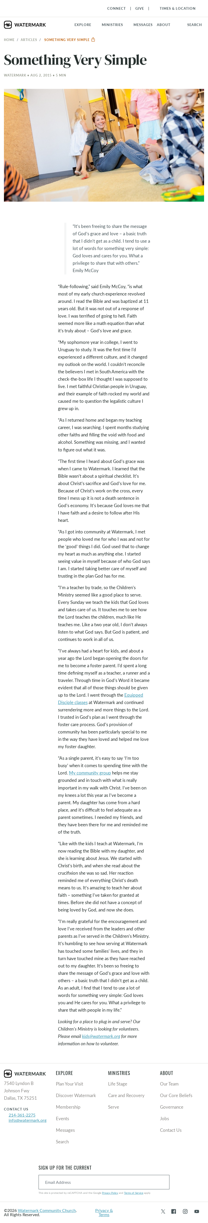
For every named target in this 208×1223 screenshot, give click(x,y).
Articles (29, 40)
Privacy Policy (110, 1193)
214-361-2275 (22, 1115)
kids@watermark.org (101, 1036)
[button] (115, 24)
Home (9, 40)
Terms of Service (133, 1193)
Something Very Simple (69, 40)
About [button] (163, 24)
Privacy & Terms (104, 1212)
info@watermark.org (27, 1120)
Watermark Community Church (47, 1210)
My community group (90, 773)
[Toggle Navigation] (175, 8)
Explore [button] (82, 24)
